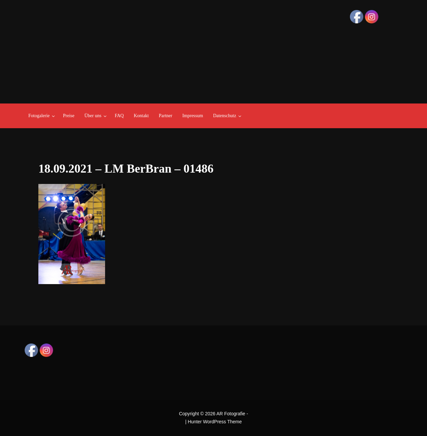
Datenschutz (224, 115)
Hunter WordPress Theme (215, 421)
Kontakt (141, 115)
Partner (165, 115)
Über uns (92, 115)
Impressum (192, 115)
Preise (68, 115)
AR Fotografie (231, 413)
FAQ (119, 115)
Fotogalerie (39, 115)
